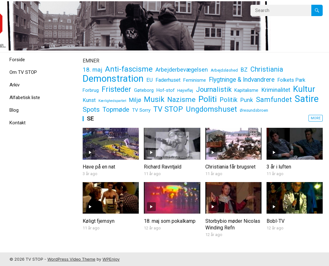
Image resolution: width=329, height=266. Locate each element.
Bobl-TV (276, 221)
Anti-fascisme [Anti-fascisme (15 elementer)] (129, 69)
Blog (14, 110)
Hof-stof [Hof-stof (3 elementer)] (165, 90)
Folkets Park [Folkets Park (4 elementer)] (291, 80)
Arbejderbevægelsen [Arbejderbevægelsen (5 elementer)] (182, 70)
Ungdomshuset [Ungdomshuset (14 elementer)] (211, 109)
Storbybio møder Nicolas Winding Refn (232, 224)
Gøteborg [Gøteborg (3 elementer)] (144, 90)
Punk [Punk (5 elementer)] (246, 100)
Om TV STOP (23, 72)
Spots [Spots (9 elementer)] (91, 109)
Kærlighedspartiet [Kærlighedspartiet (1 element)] (112, 101)
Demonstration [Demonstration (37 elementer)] (113, 78)
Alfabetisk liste (24, 97)
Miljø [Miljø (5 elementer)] (135, 100)
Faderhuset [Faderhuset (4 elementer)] (168, 80)
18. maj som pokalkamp (170, 221)
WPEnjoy (111, 259)
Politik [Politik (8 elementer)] (229, 99)
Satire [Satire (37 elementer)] (307, 99)
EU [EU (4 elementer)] (149, 80)
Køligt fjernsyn (99, 221)
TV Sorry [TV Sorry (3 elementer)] (141, 110)
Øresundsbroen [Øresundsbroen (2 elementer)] (254, 110)
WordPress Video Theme (71, 259)
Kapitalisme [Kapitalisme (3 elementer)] (246, 90)
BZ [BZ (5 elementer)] (244, 70)
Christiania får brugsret (230, 167)
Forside (17, 59)
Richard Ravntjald (162, 167)
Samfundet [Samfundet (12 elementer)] (274, 99)
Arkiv (14, 85)
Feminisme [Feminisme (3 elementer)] (194, 80)
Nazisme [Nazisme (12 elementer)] (181, 99)
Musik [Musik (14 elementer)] (154, 99)
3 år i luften (279, 167)
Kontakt (17, 123)
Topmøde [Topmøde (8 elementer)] (116, 109)
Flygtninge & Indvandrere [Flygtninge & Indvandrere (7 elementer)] (241, 79)
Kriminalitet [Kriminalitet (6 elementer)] (275, 89)
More (315, 118)
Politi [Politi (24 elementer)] (207, 99)
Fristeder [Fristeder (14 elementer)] (116, 89)
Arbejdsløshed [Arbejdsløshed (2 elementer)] (224, 70)
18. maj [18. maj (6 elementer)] (92, 69)
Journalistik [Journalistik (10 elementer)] (214, 89)
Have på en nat (99, 167)
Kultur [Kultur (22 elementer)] (304, 89)
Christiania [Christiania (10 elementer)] (266, 69)
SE (90, 118)
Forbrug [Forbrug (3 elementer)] (91, 90)
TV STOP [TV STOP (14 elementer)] (168, 109)
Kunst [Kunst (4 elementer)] (89, 100)
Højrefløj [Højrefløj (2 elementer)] (185, 90)
